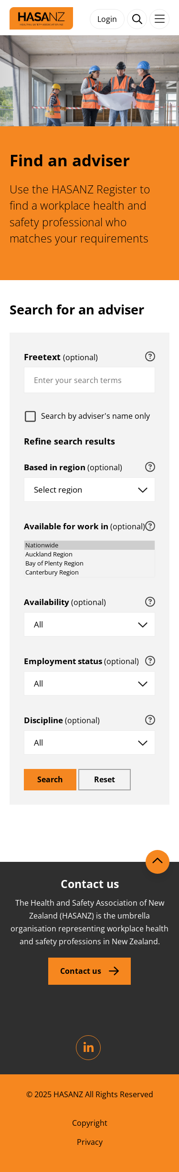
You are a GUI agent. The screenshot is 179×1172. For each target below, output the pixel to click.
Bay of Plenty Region (89, 563)
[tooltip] (150, 357)
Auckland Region (89, 554)
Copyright (89, 1123)
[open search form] (137, 19)
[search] (50, 779)
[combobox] (89, 380)
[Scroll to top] (157, 862)
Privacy (90, 1142)
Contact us (80, 971)
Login (107, 19)
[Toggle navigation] (159, 19)
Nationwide (89, 545)
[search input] (89, 380)
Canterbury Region (89, 572)
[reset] (104, 779)
